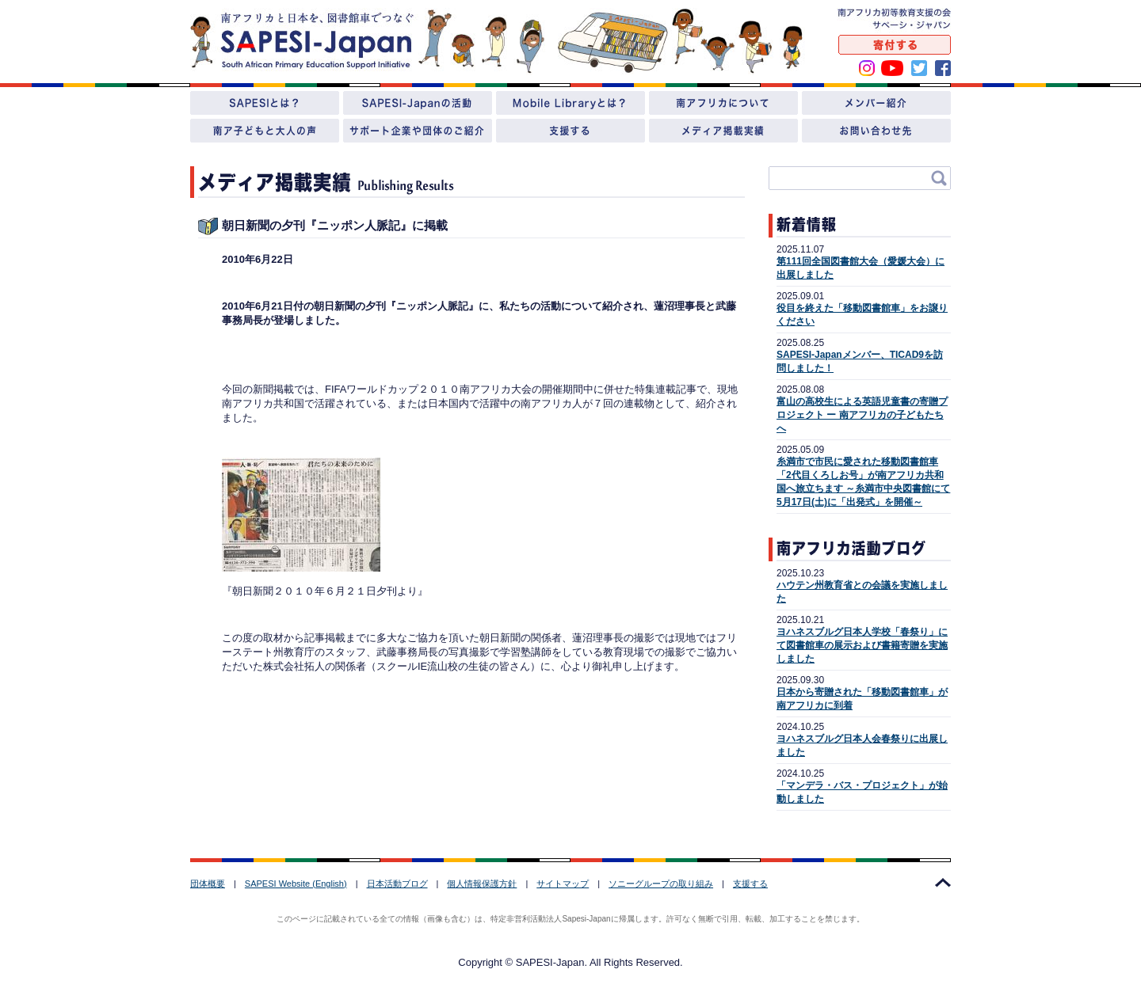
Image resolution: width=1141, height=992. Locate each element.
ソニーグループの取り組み (661, 883)
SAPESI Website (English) (296, 883)
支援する (750, 883)
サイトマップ (562, 883)
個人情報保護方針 (482, 883)
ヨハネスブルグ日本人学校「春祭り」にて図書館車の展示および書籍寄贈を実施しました (862, 645)
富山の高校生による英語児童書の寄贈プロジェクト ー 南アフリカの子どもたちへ (862, 415)
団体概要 (207, 883)
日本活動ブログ (397, 883)
